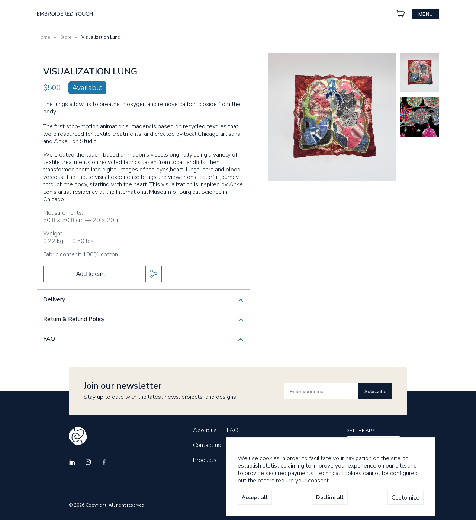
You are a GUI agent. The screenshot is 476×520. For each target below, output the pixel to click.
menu (425, 14)
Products (204, 460)
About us (205, 430)
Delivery (54, 299)
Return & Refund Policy (73, 319)
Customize (405, 498)
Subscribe (375, 391)
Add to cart (90, 274)
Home (43, 37)
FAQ (49, 339)
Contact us (207, 445)
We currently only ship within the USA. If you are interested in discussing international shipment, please (143, 302)
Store (65, 37)
